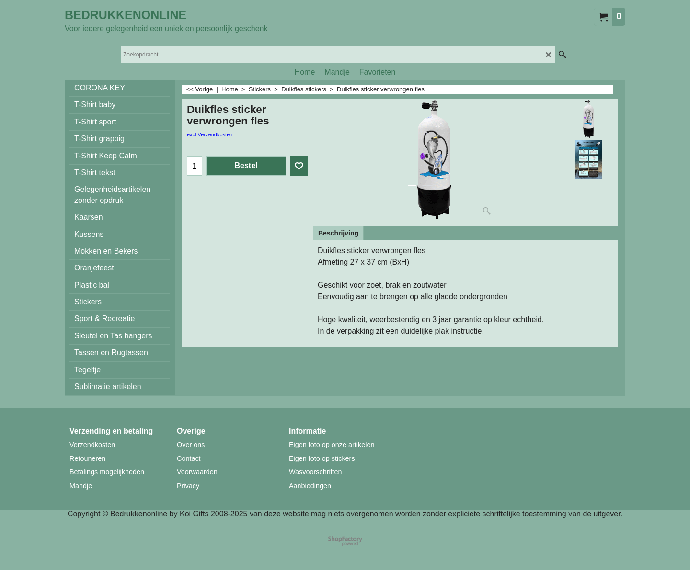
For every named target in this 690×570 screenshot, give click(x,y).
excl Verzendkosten (209, 134)
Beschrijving (338, 233)
